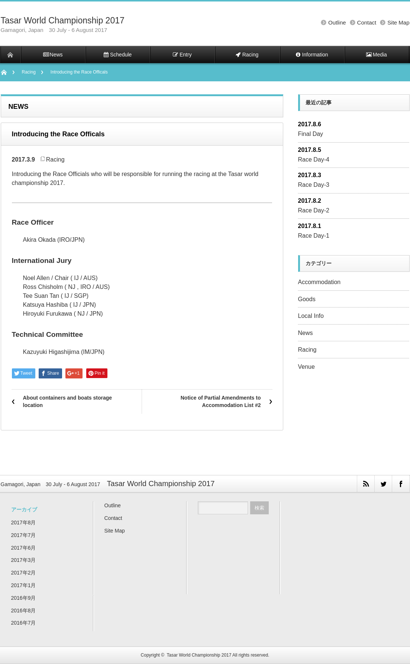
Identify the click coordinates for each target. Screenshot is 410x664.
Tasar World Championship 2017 (63, 20)
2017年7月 (23, 535)
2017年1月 (23, 585)
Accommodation (319, 282)
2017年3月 (23, 560)
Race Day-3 (313, 185)
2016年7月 (23, 623)
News (305, 333)
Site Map (398, 22)
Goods (307, 299)
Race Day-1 (313, 235)
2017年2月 (23, 573)
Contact (367, 22)
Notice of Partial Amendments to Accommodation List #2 (221, 401)
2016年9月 (23, 598)
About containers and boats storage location (67, 401)
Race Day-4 (313, 159)
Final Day (310, 134)
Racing (29, 72)
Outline (337, 22)
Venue (306, 367)
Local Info (311, 316)
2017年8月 (23, 522)
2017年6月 (23, 548)
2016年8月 (23, 610)
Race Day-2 (313, 210)
